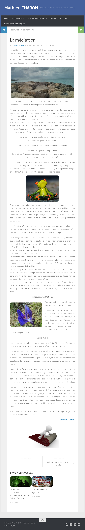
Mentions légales (9, 525)
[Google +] (71, 524)
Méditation (14, 30)
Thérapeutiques (28, 30)
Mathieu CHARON (21, 7)
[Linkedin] (75, 524)
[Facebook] (67, 524)
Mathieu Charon (18, 46)
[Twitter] (79, 524)
